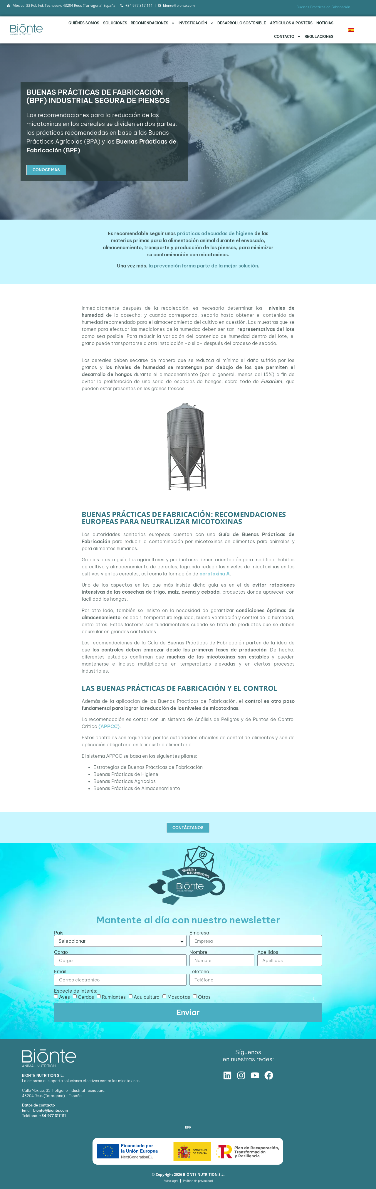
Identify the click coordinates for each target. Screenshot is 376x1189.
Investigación (196, 23)
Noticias (324, 23)
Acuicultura (147, 997)
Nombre (198, 952)
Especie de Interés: (75, 990)
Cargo (61, 952)
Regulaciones (319, 36)
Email (60, 971)
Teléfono (199, 971)
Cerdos (86, 997)
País (58, 932)
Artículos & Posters (291, 23)
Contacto (287, 36)
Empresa (199, 932)
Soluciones (115, 23)
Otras (204, 997)
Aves (64, 997)
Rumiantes (114, 997)
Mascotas (178, 997)
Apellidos (267, 952)
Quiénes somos (83, 23)
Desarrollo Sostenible (241, 23)
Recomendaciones (153, 23)
